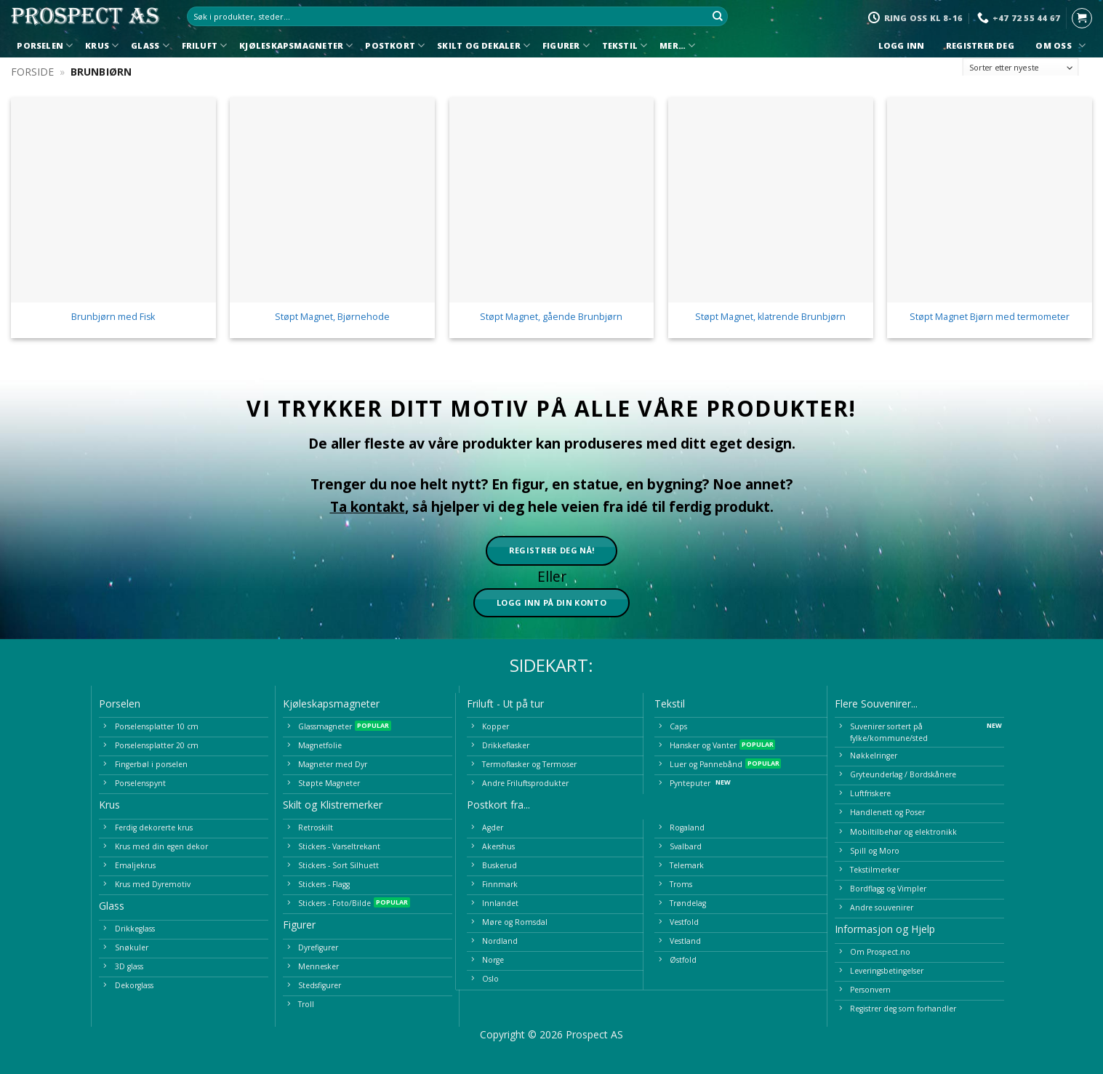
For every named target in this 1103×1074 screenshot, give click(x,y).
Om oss (1058, 45)
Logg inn (901, 45)
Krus (102, 45)
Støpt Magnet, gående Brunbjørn (551, 317)
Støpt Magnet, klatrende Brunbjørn (770, 317)
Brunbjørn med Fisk (113, 317)
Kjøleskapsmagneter (296, 45)
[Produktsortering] (1021, 68)
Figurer (566, 45)
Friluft (205, 45)
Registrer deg (980, 45)
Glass (150, 45)
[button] (1082, 18)
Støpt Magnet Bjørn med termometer (990, 317)
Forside (32, 72)
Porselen (45, 45)
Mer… (677, 45)
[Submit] (717, 16)
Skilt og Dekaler (483, 45)
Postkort (395, 45)
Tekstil (625, 45)
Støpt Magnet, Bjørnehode (332, 317)
